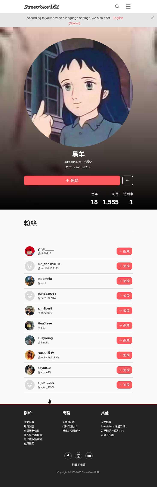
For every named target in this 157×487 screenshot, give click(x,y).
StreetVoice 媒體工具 (113, 426)
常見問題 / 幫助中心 (112, 430)
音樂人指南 (107, 435)
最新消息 (29, 426)
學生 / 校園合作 (71, 430)
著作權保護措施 (33, 439)
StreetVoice (41, 6)
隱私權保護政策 (33, 435)
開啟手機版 (78, 464)
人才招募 (106, 422)
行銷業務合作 (70, 426)
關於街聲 (29, 422)
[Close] (152, 18)
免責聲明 (29, 443)
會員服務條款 (31, 430)
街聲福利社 (68, 422)
